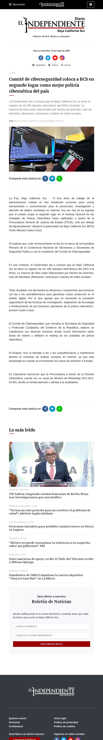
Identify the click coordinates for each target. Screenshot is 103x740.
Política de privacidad (66, 722)
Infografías (38, 65)
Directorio (14, 722)
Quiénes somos (17, 718)
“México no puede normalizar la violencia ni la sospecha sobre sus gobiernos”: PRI (49, 544)
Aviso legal (60, 718)
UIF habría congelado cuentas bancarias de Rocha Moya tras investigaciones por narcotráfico (48, 495)
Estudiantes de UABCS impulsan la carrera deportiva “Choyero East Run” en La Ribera (46, 576)
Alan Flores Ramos (17, 522)
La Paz (12, 73)
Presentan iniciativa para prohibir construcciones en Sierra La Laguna (51, 528)
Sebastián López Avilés (19, 506)
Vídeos (53, 65)
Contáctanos (16, 726)
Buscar (66, 65)
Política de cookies (64, 726)
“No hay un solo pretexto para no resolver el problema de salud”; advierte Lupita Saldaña (49, 512)
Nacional (24, 489)
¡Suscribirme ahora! (51, 644)
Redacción (20, 121)
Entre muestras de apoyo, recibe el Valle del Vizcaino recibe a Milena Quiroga (51, 560)
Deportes (24, 571)
